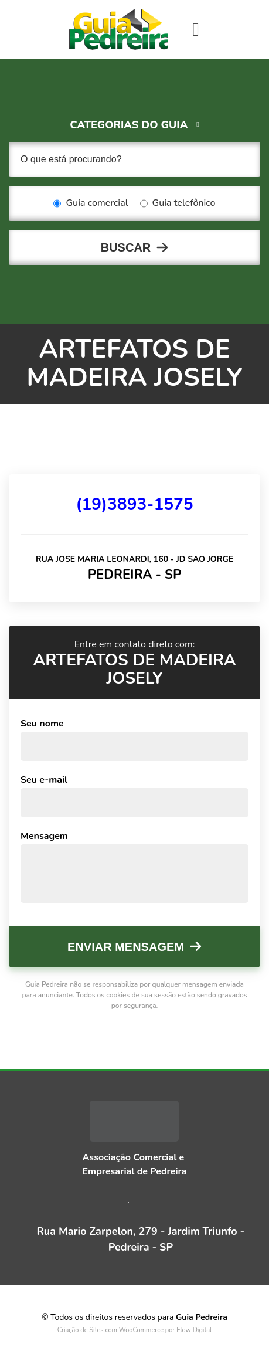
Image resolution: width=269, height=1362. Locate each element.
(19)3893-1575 (134, 504)
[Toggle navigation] (196, 29)
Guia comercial (90, 203)
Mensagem (44, 836)
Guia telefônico (178, 203)
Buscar (126, 247)
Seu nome (42, 723)
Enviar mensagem (125, 946)
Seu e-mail (44, 779)
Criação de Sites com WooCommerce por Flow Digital (134, 1330)
